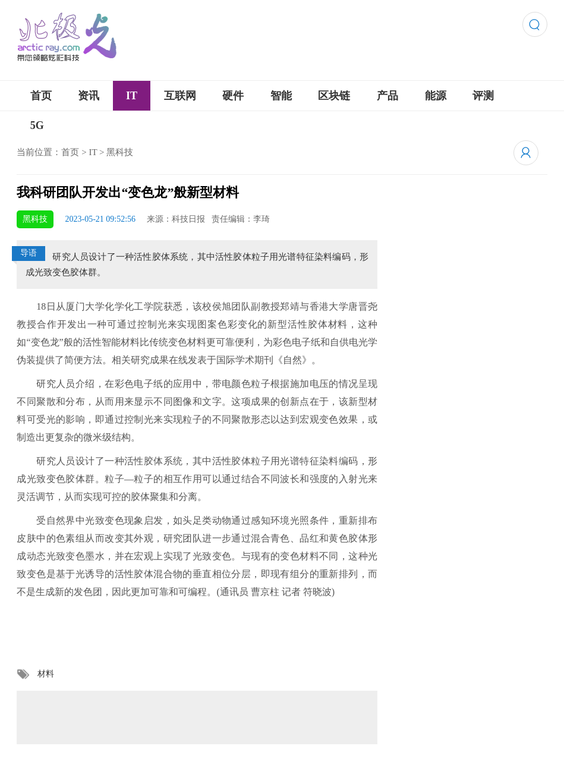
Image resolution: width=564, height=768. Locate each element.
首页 (41, 96)
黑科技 (119, 152)
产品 (387, 96)
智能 (281, 96)
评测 (483, 96)
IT (131, 96)
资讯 (88, 96)
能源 (435, 96)
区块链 (334, 96)
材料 (45, 673)
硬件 (233, 96)
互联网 (180, 96)
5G (37, 125)
